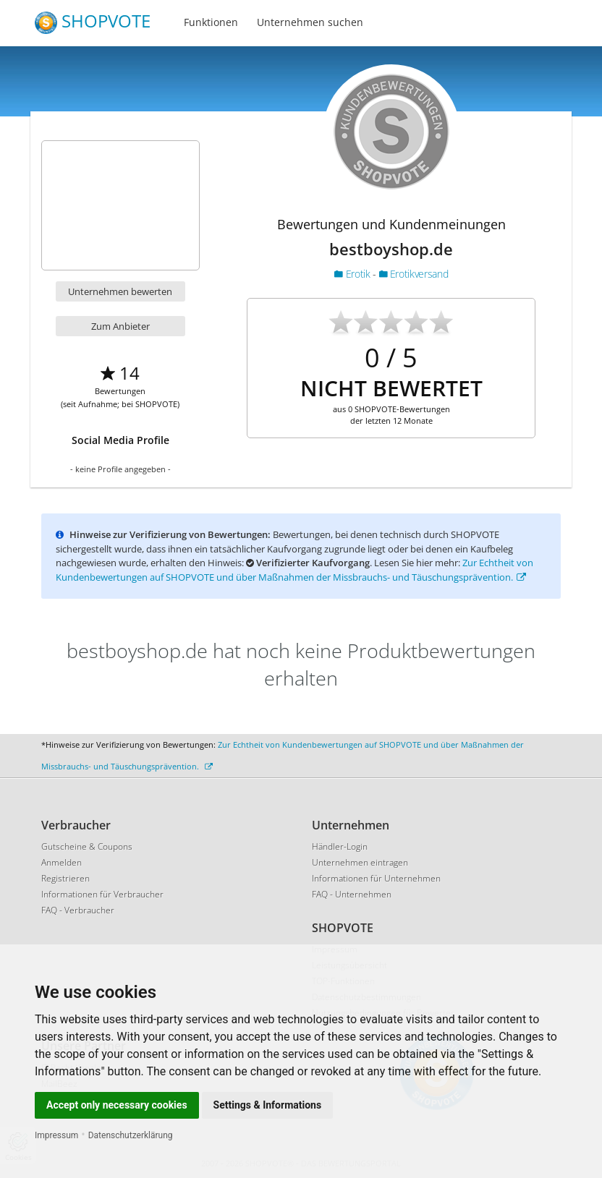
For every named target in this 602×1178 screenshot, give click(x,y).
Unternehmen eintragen (360, 862)
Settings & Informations (267, 1105)
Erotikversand (414, 274)
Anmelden (61, 862)
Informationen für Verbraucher (102, 894)
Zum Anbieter (120, 326)
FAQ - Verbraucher (77, 910)
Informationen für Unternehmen (376, 878)
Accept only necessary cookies (116, 1105)
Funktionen (211, 22)
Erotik (353, 274)
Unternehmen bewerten (120, 291)
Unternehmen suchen (310, 22)
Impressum (56, 1135)
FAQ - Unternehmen (351, 894)
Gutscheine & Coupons (86, 846)
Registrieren (65, 878)
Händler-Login (340, 846)
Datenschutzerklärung (130, 1135)
